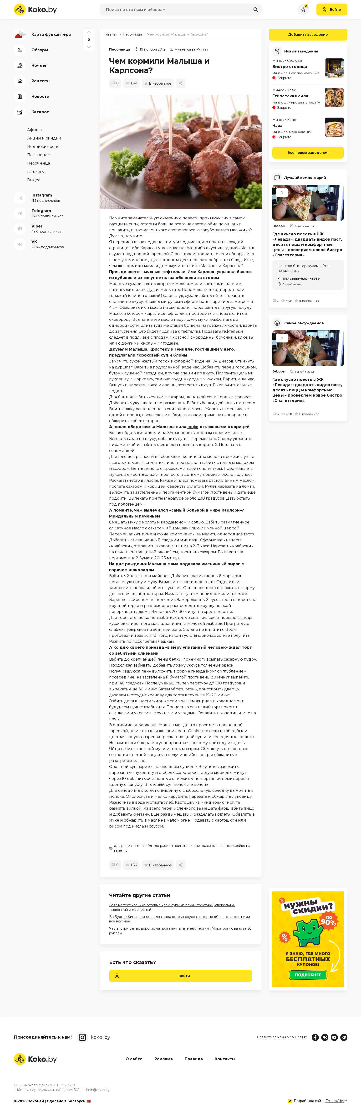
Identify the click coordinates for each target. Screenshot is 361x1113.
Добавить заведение (298, 35)
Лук (151, 289)
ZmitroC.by (334, 1101)
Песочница (119, 49)
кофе (193, 426)
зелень (201, 784)
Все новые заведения (308, 152)
